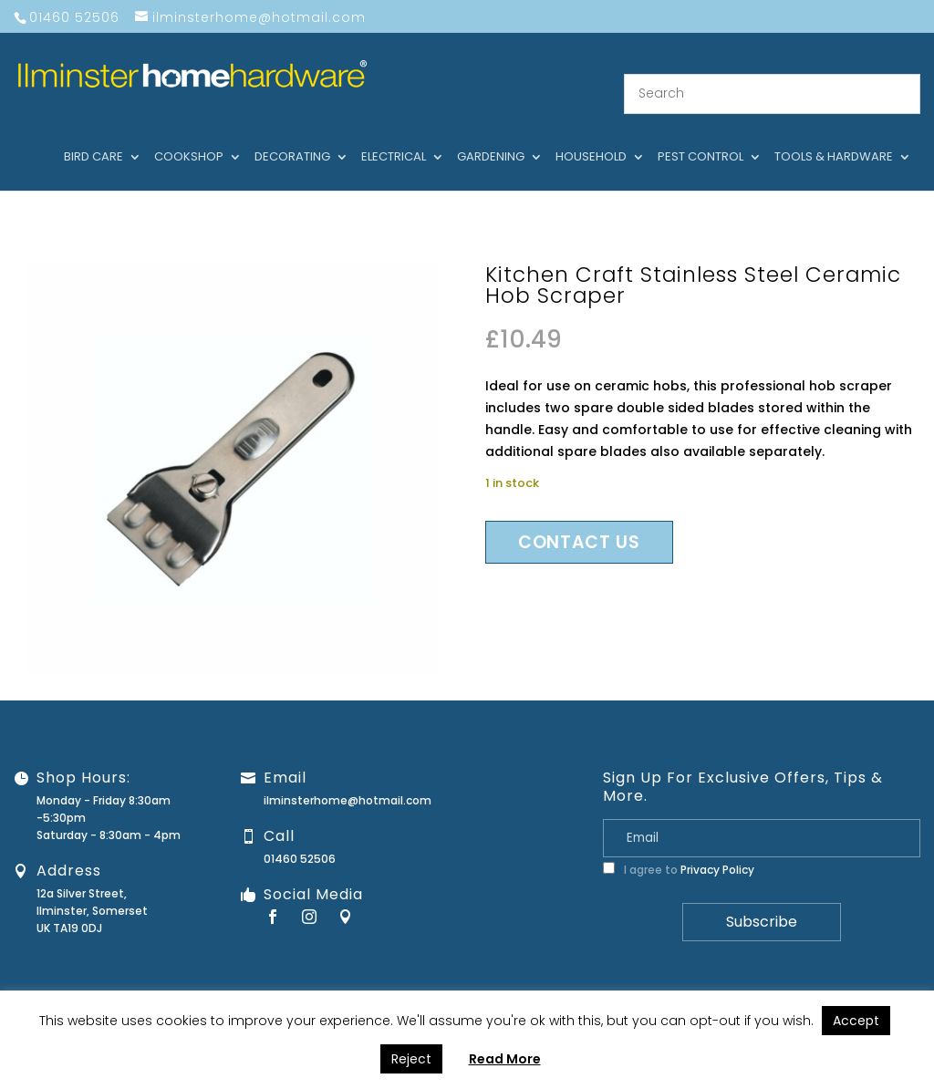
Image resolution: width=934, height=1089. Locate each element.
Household (591, 136)
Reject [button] (411, 1059)
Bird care (93, 136)
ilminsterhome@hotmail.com (347, 778)
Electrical (393, 136)
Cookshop (188, 136)
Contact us (579, 521)
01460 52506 (300, 837)
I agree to (678, 848)
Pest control (700, 136)
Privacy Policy (717, 848)
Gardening (490, 136)
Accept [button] (856, 1020)
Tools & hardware (833, 136)
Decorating (292, 136)
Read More (505, 1059)
